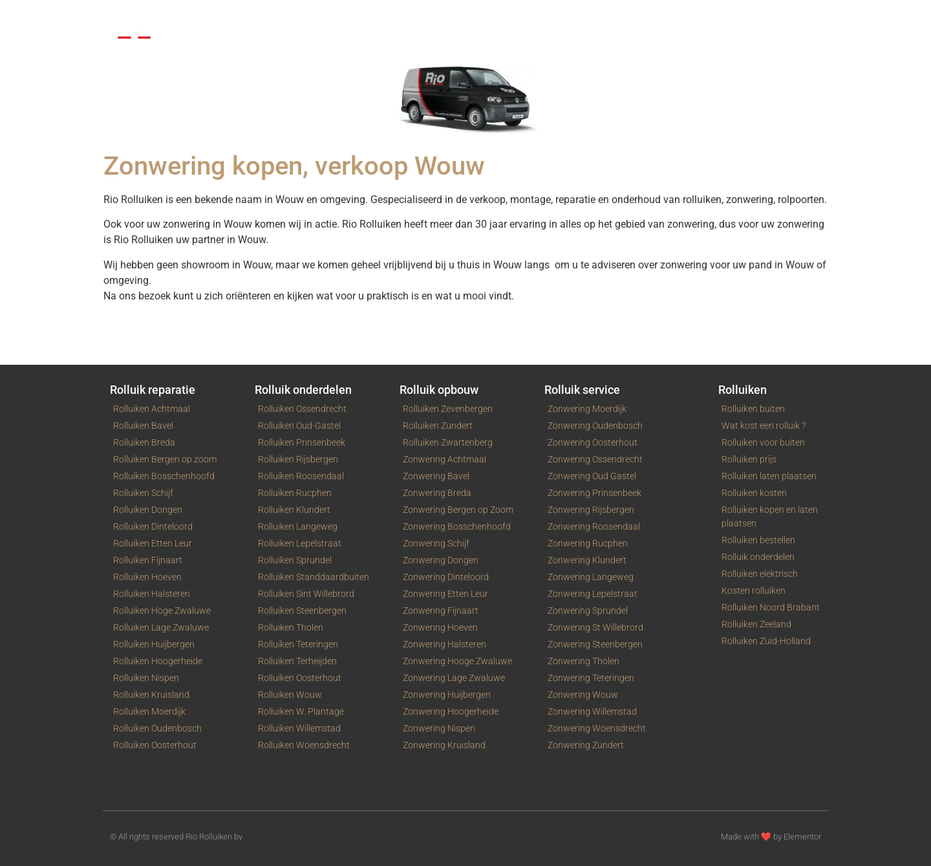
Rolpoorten (283, 15)
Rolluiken (212, 15)
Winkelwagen (559, 15)
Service (425, 15)
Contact (485, 15)
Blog (625, 15)
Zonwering (358, 15)
